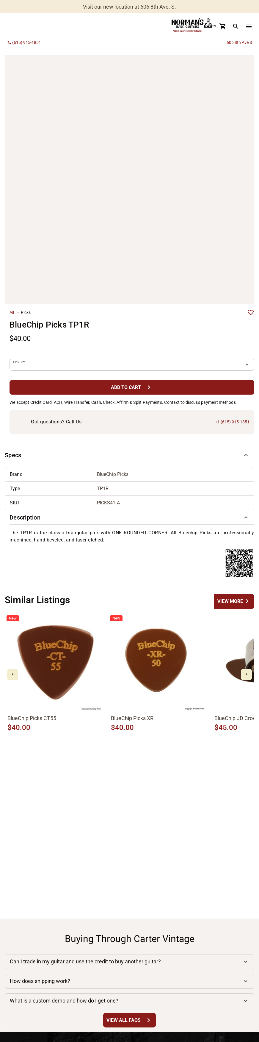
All (12, 312)
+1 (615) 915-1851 (232, 422)
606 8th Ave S (239, 42)
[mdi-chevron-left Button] (12, 674)
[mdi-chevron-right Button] (246, 674)
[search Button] (235, 26)
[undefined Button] (234, 601)
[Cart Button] (222, 26)
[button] (129, 455)
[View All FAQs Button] (129, 1020)
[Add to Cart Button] (132, 387)
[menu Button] (248, 26)
